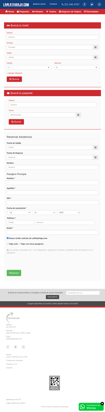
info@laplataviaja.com (14, 339)
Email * (10, 228)
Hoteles (37, 11)
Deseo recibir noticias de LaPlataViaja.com (28, 238)
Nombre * (11, 178)
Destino (10, 33)
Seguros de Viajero (70, 11)
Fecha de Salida (14, 143)
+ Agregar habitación (14, 73)
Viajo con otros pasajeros (32, 244)
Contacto (53, 4)
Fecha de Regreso (15, 153)
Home (9, 11)
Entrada (10, 43)
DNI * (9, 198)
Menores (58, 63)
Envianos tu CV (11, 364)
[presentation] (27, 262)
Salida (9, 53)
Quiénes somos (39, 4)
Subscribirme (52, 297)
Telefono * (11, 218)
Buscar (14, 79)
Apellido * (11, 188)
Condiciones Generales (14, 360)
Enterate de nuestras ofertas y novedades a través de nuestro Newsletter (35, 293)
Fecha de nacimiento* (16, 208)
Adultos (9, 63)
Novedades (91, 11)
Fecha (11, 110)
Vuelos (51, 11)
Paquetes (23, 11)
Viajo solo (13, 244)
